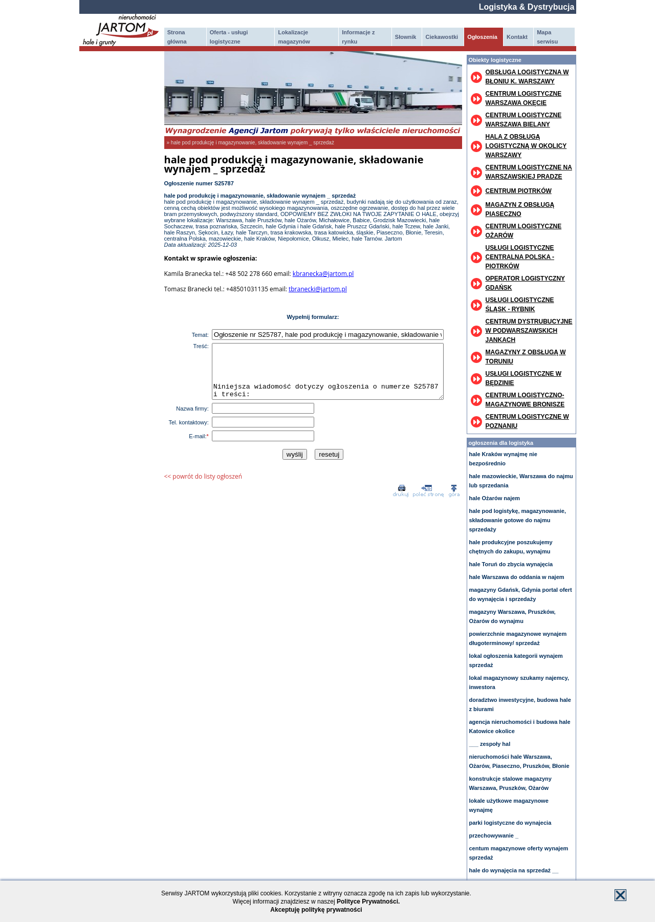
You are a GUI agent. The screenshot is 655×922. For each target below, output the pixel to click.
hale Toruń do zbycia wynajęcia (511, 564)
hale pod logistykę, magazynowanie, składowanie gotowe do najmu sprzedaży (517, 520)
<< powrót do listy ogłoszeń (203, 487)
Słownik (406, 37)
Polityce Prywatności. (368, 901)
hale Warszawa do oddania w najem (516, 577)
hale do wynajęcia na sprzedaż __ (514, 870)
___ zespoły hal (490, 744)
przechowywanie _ (494, 835)
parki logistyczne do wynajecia (510, 823)
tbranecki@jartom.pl (318, 289)
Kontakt (517, 37)
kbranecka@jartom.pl (323, 273)
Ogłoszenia (482, 37)
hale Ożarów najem (494, 498)
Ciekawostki (442, 37)
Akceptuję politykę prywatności (316, 909)
